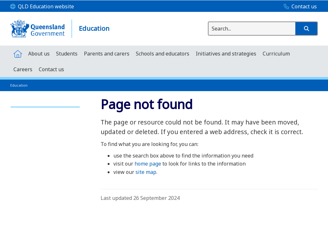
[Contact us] (299, 7)
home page (148, 163)
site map (145, 171)
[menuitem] (17, 53)
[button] (306, 28)
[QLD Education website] (42, 7)
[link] (45, 104)
